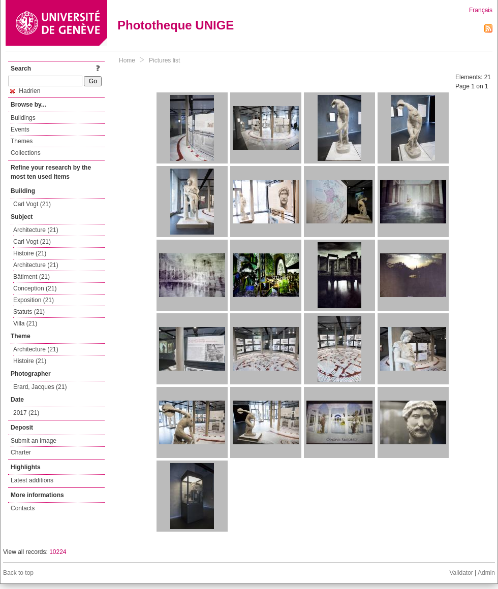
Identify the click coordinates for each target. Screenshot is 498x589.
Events (20, 129)
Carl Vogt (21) (32, 204)
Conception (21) (34, 288)
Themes (22, 141)
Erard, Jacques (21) (40, 386)
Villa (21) (25, 323)
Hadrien (25, 90)
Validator (461, 572)
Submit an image (33, 440)
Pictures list (164, 60)
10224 (57, 551)
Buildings (23, 117)
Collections (26, 152)
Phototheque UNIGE (175, 25)
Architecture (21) (35, 230)
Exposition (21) (33, 300)
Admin (486, 572)
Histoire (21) (29, 253)
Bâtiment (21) (31, 276)
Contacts (23, 508)
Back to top (18, 572)
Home (127, 60)
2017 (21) (26, 412)
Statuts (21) (29, 311)
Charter (21, 452)
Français (480, 10)
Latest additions (32, 480)
